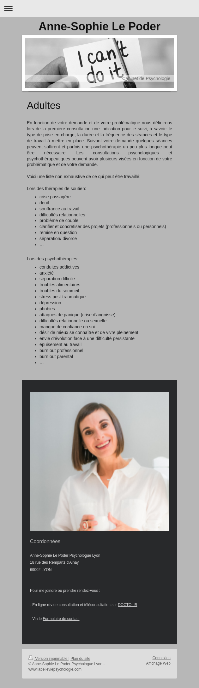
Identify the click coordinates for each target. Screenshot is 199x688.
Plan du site (80, 658)
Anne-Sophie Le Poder (99, 26)
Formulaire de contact (61, 619)
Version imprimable (48, 658)
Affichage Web (158, 663)
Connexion (162, 658)
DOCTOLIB (127, 605)
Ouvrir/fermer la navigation (99, 8)
